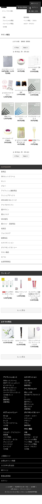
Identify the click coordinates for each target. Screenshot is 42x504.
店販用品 (6, 402)
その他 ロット (8, 395)
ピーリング (7, 446)
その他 (5, 27)
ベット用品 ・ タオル (30, 20)
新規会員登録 (22, 7)
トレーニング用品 (8, 23)
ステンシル (28, 418)
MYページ (34, 3)
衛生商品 (26, 17)
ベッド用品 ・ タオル (31, 442)
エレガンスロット (9, 390)
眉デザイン (28, 402)
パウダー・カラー (30, 416)
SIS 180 (27, 380)
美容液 (5, 435)
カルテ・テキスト (29, 23)
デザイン (27, 420)
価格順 (23, 41)
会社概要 (33, 486)
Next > (25, 47)
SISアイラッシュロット (11, 383)
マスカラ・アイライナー (11, 432)
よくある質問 (9, 486)
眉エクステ (28, 406)
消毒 (4, 17)
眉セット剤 (28, 392)
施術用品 (6, 399)
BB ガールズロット (10, 388)
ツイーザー (28, 383)
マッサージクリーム (10, 423)
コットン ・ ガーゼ (31, 437)
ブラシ (26, 423)
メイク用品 (7, 437)
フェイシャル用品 (8, 20)
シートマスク (8, 444)
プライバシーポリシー (25, 489)
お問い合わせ (14, 489)
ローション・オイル (10, 439)
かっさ (5, 420)
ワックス (27, 399)
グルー (5, 397)
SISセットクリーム (10, 380)
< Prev (16, 47)
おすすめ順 (16, 41)
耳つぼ (5, 416)
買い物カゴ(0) (33, 11)
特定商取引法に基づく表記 (21, 486)
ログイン (35, 7)
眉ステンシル (29, 404)
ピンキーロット (8, 385)
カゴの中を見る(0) (21, 465)
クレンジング (8, 442)
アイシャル (7, 418)
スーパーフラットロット (11, 392)
